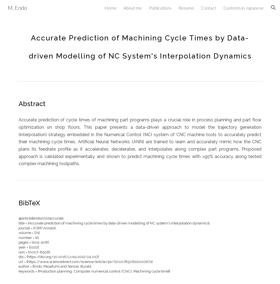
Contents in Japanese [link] (243, 7)
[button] (273, 7)
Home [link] (110, 7)
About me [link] (133, 7)
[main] (140, 43)
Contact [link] (208, 7)
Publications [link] (160, 7)
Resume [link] (186, 7)
